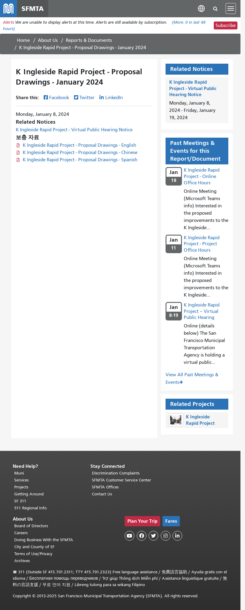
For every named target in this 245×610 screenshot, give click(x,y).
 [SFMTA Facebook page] (141, 535)
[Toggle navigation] (231, 8)
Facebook (59, 98)
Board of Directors (31, 525)
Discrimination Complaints (115, 473)
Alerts (8, 22)
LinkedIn (114, 98)
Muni (19, 473)
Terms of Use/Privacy (33, 553)
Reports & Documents (89, 40)
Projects (21, 487)
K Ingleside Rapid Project (200, 420)
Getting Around (29, 494)
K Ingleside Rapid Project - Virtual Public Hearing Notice (74, 130)
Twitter (87, 98)
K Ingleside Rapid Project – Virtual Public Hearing (202, 311)
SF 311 (20, 501)
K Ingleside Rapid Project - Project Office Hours (202, 244)
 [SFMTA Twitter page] (153, 535)
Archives (22, 560)
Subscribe (226, 25)
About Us (48, 40)
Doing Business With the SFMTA (43, 539)
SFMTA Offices (105, 487)
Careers (21, 532)
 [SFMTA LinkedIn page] (177, 535)
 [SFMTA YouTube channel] (129, 535)
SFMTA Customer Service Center (121, 480)
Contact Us (102, 494)
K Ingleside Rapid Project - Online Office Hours (202, 176)
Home (23, 40)
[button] (201, 8)
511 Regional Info (30, 508)
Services (21, 480)
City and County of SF (34, 546)
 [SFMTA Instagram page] (165, 535)
